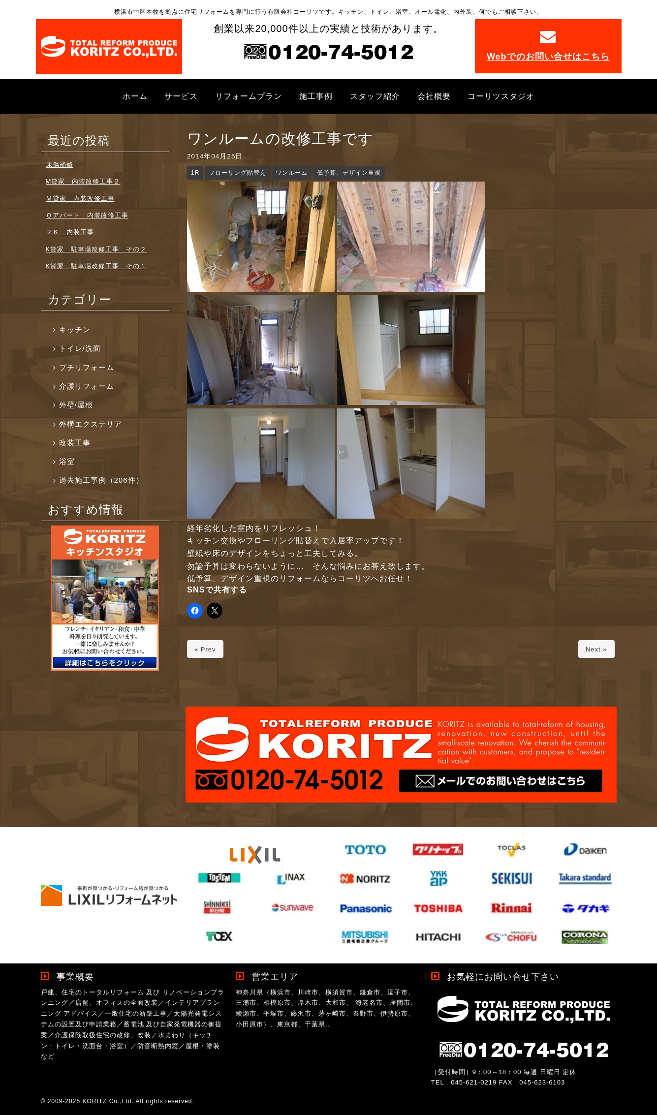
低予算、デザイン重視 (349, 172)
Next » (596, 649)
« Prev (205, 649)
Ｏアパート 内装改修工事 (87, 215)
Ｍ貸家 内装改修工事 (80, 198)
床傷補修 (59, 164)
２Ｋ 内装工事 (70, 232)
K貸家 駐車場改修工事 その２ (96, 249)
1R (195, 172)
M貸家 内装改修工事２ (83, 181)
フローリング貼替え (237, 172)
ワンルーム (292, 172)
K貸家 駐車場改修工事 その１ (96, 266)
